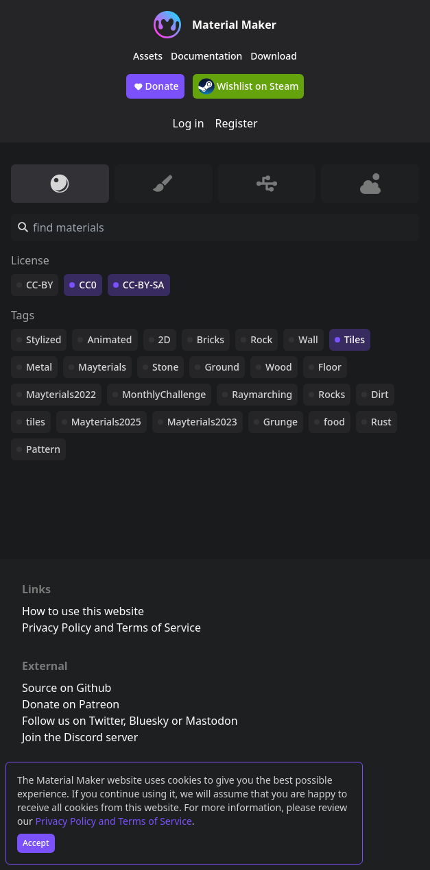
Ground (221, 366)
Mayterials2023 (202, 421)
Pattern (43, 449)
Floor (330, 366)
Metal (39, 366)
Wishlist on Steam (248, 86)
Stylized (43, 339)
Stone (165, 366)
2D (164, 339)
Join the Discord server (80, 737)
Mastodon (212, 720)
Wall (308, 339)
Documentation (206, 55)
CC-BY (39, 284)
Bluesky (149, 720)
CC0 (88, 284)
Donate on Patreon (70, 704)
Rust (381, 421)
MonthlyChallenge (164, 394)
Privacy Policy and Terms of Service (114, 821)
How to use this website (83, 611)
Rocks (331, 394)
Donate (155, 86)
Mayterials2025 (106, 421)
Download (273, 55)
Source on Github (66, 687)
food (334, 421)
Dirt (379, 394)
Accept (36, 843)
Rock (261, 339)
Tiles (354, 339)
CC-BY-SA (144, 284)
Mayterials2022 (61, 394)
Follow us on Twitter (72, 720)
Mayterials (102, 366)
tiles (35, 421)
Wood (278, 366)
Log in (188, 123)
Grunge (280, 421)
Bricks (210, 339)
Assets (148, 55)
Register (236, 123)
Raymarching (262, 394)
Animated (109, 339)
